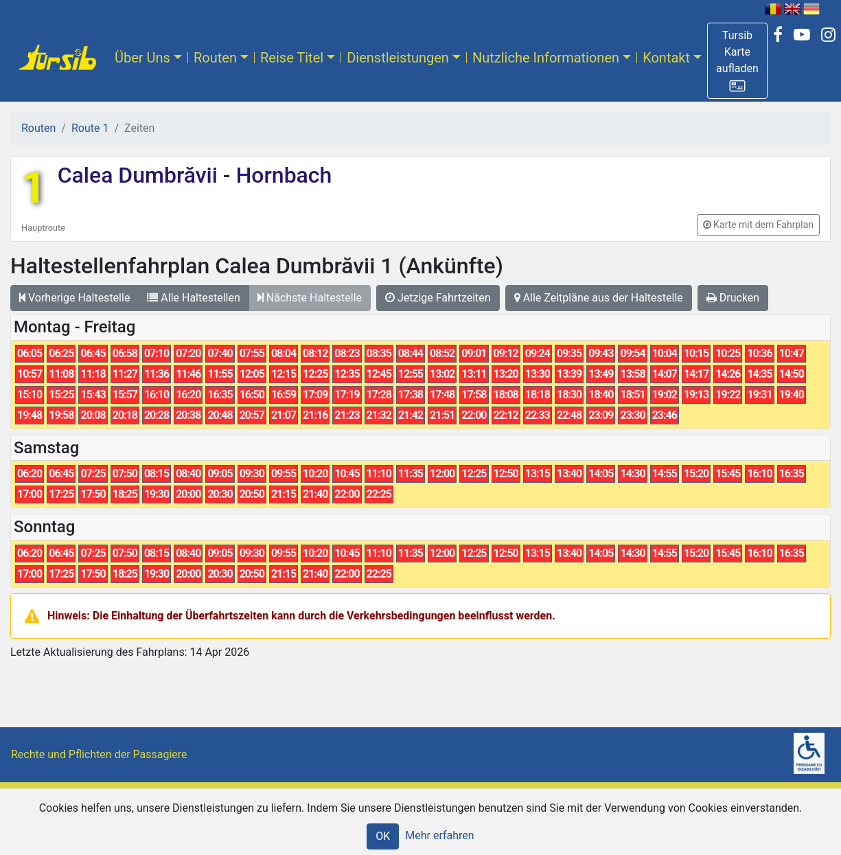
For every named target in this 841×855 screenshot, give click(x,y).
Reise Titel (291, 57)
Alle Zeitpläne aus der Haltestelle (598, 297)
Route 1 (89, 128)
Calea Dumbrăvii (140, 175)
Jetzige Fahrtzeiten (438, 297)
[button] (737, 61)
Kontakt (666, 57)
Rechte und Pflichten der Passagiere (99, 754)
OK (383, 836)
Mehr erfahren (439, 835)
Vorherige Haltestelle (74, 297)
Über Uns (142, 57)
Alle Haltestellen (193, 297)
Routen (215, 57)
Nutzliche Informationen (545, 57)
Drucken (732, 297)
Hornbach (281, 175)
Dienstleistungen (398, 57)
